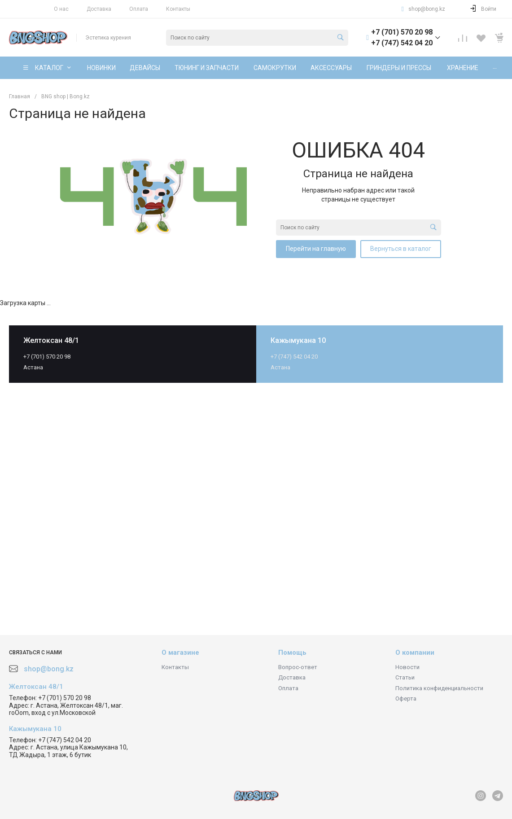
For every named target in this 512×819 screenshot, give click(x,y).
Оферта (405, 698)
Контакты (178, 9)
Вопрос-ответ (297, 667)
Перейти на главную (316, 248)
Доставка (99, 9)
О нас (61, 9)
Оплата (138, 9)
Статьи (405, 677)
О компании (414, 652)
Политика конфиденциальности (439, 688)
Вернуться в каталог (400, 248)
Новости (407, 667)
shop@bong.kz (426, 9)
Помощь (292, 652)
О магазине (180, 652)
